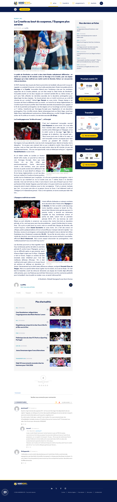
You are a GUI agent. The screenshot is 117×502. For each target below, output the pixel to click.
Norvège (50, 293)
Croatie (18, 293)
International (24, 9)
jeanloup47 (38, 431)
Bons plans (89, 492)
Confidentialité (98, 492)
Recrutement (81, 492)
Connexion (17, 393)
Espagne (28, 293)
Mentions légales (72, 492)
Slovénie (60, 293)
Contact (63, 492)
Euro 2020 (39, 293)
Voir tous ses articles (27, 287)
